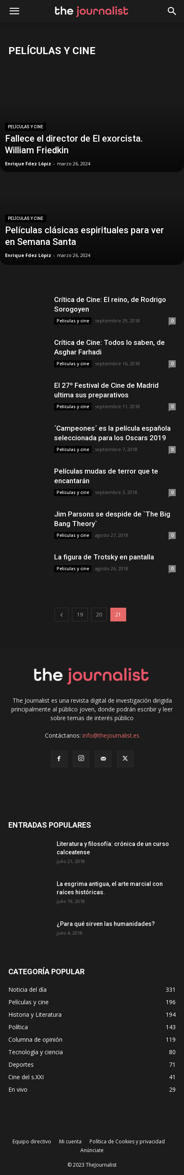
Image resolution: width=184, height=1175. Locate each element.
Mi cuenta (70, 1141)
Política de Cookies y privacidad (127, 1141)
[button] (172, 11)
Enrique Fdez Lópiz (28, 163)
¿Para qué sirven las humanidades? (106, 924)
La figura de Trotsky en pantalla (104, 557)
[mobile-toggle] (14, 11)
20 (99, 614)
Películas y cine (25, 127)
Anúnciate (92, 1150)
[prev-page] (62, 614)
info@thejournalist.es (110, 735)
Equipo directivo (31, 1141)
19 (80, 614)
